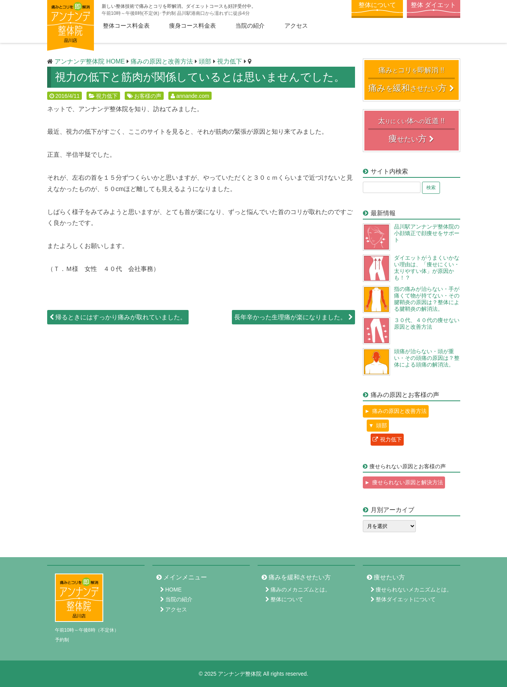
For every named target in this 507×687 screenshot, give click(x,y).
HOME (173, 589)
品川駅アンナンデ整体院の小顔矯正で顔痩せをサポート (426, 233)
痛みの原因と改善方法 (399, 411)
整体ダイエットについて (406, 599)
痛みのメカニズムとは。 (300, 589)
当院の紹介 (250, 25)
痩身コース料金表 (192, 25)
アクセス (296, 25)
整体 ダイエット (433, 5)
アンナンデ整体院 (239, 674)
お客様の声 (147, 96)
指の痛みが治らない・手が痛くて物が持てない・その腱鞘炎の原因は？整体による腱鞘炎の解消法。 (426, 299)
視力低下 (107, 96)
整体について (377, 5)
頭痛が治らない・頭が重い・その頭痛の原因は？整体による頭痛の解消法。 (426, 358)
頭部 (381, 425)
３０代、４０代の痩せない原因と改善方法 (426, 323)
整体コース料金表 (126, 25)
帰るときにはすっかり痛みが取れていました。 (117, 317)
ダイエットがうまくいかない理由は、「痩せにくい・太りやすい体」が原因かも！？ (426, 267)
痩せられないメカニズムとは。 (414, 589)
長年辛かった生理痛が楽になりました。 (293, 317)
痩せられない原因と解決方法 (407, 482)
